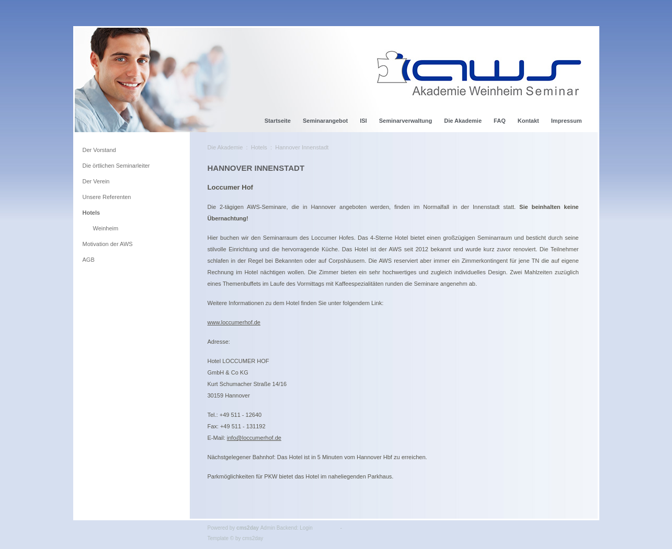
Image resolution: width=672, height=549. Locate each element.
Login (306, 528)
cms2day (247, 528)
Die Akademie (225, 147)
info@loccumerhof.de (254, 438)
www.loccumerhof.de (234, 322)
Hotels (259, 147)
